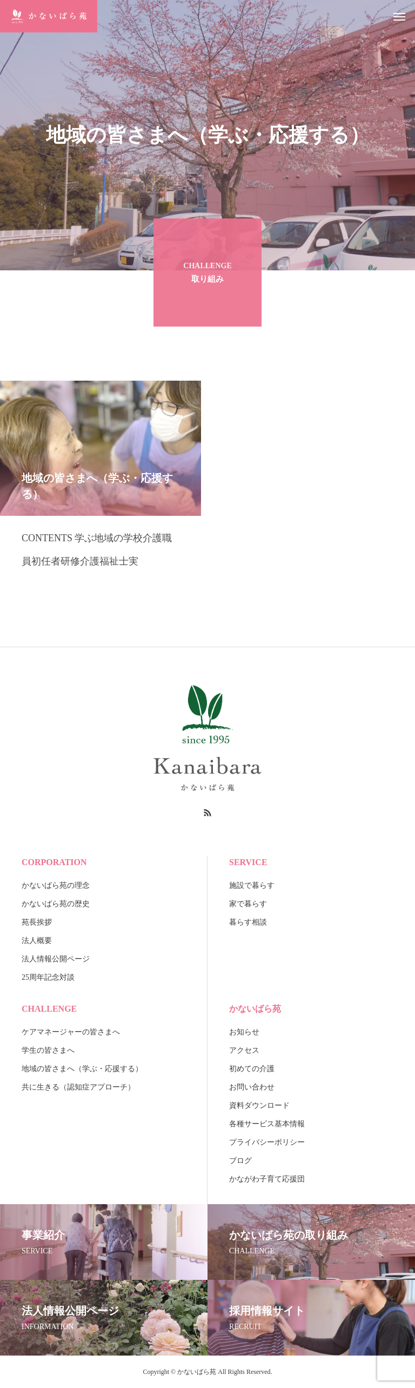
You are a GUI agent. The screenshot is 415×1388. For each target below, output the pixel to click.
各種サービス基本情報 (267, 1124)
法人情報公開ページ (56, 959)
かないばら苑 (255, 1008)
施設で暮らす (252, 885)
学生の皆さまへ (48, 1050)
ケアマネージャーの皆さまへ (71, 1032)
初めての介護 (252, 1069)
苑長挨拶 (37, 922)
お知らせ (244, 1032)
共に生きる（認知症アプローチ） (78, 1087)
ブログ (240, 1161)
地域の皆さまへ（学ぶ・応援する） (82, 1069)
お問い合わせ (252, 1087)
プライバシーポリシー (267, 1142)
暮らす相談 (248, 922)
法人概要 (37, 941)
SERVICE (248, 862)
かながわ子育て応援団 (267, 1179)
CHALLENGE (49, 1008)
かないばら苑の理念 (56, 885)
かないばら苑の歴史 (56, 904)
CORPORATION (54, 862)
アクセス (244, 1050)
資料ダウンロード (259, 1105)
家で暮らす (248, 904)
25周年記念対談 (48, 977)
